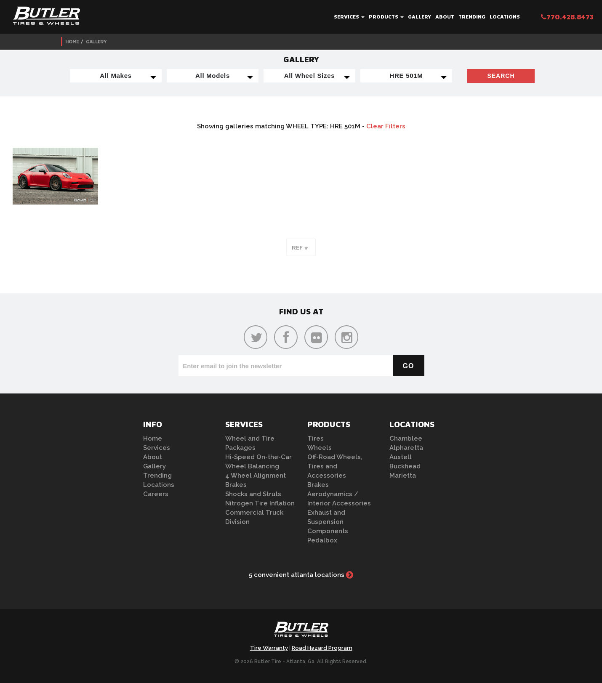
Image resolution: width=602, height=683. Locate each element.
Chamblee (405, 438)
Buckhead (405, 466)
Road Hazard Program (322, 648)
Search (500, 75)
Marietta (402, 475)
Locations (505, 16)
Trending (471, 16)
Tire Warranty (269, 648)
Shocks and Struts (253, 494)
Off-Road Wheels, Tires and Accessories (334, 466)
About (444, 16)
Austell (400, 457)
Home (72, 41)
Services (349, 16)
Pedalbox (322, 540)
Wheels (319, 448)
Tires (315, 438)
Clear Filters (385, 126)
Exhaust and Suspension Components (327, 522)
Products (386, 16)
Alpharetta (406, 448)
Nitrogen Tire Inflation (260, 503)
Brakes (236, 485)
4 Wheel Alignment (255, 475)
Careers (155, 494)
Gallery (419, 16)
